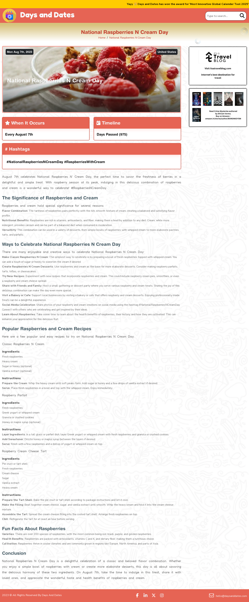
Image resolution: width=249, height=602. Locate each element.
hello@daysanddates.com (231, 596)
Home (102, 38)
